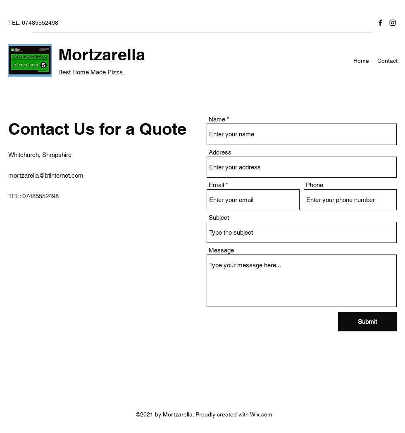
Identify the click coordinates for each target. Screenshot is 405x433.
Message (221, 250)
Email (216, 185)
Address (220, 152)
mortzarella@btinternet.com (45, 175)
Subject (219, 217)
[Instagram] (392, 23)
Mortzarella (101, 54)
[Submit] (367, 321)
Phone (314, 185)
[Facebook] (380, 23)
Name (217, 119)
